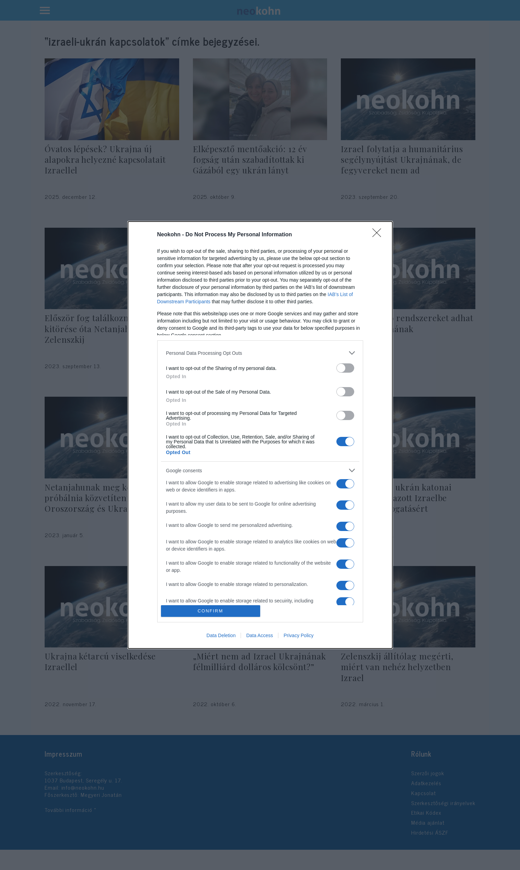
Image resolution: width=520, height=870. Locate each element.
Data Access (259, 635)
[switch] (345, 368)
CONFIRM (210, 610)
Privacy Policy (298, 635)
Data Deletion (221, 635)
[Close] (378, 234)
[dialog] (260, 435)
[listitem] (260, 353)
